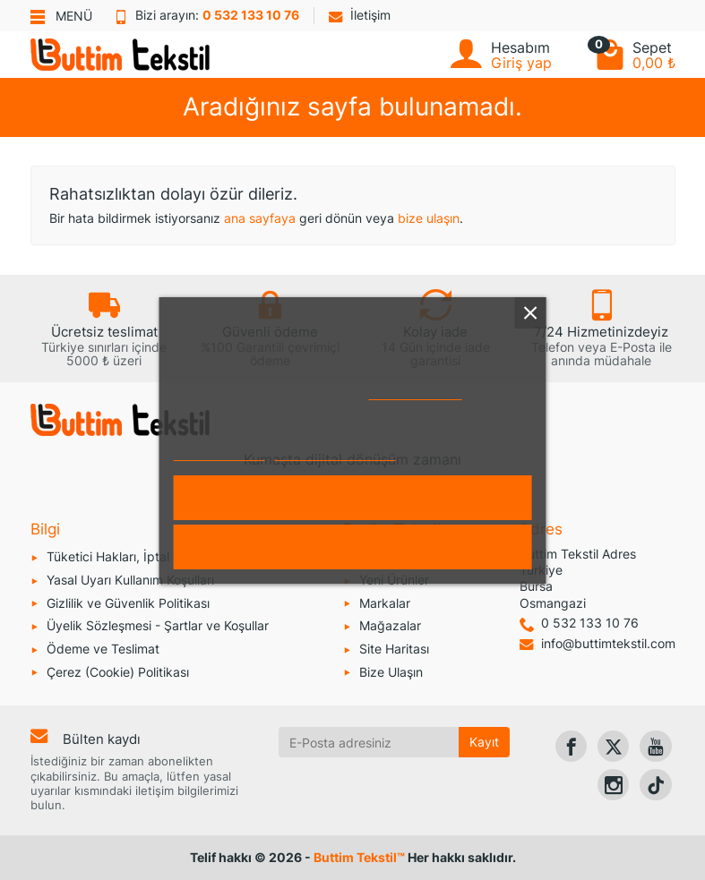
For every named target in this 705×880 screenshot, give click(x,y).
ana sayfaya (260, 218)
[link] (571, 746)
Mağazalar (390, 625)
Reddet (352, 547)
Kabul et (352, 498)
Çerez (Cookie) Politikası (118, 671)
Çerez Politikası (415, 391)
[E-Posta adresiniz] (369, 742)
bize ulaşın (429, 218)
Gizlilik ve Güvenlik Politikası (128, 603)
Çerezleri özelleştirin (335, 452)
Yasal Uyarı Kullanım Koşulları (130, 579)
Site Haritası (394, 648)
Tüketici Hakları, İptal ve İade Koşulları (157, 556)
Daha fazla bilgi (219, 452)
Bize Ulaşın (391, 671)
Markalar (384, 603)
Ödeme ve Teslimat (103, 648)
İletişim (360, 14)
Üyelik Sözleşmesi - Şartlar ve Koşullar (158, 625)
